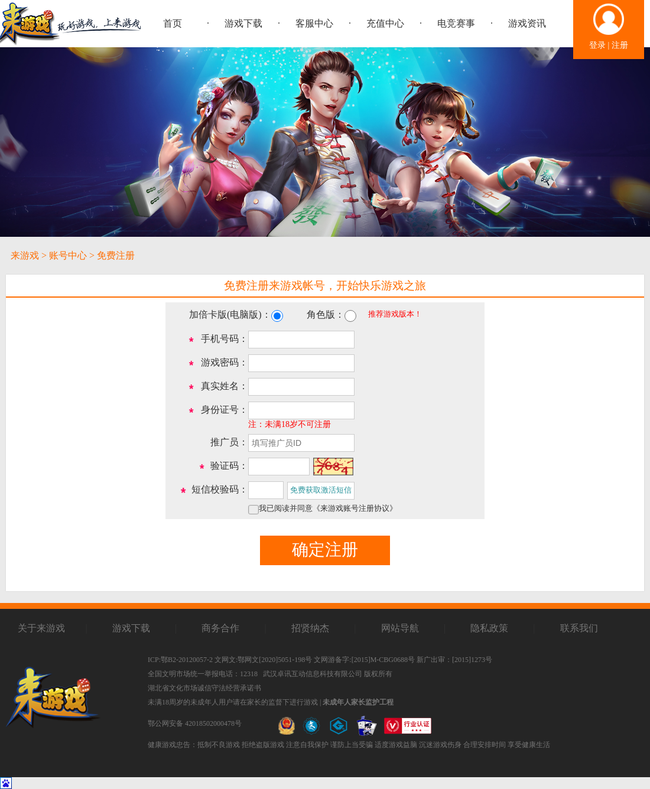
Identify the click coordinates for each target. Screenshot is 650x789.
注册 (620, 45)
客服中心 (314, 23)
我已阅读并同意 (328, 508)
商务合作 (220, 628)
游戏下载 (243, 23)
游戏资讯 (527, 23)
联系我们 (579, 628)
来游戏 (25, 255)
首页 (172, 23)
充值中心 (385, 23)
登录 (597, 45)
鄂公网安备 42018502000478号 (195, 723)
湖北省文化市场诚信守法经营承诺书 (204, 688)
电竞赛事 (456, 23)
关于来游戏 (41, 628)
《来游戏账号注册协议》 (355, 508)
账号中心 (68, 255)
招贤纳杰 (310, 628)
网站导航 (400, 628)
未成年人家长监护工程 (358, 702)
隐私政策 (489, 628)
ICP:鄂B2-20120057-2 (180, 660)
